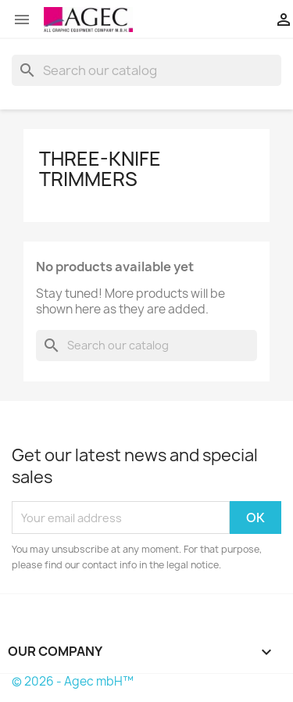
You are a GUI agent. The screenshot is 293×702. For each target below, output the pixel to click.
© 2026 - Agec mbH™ (73, 681)
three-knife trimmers (100, 168)
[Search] (146, 70)
